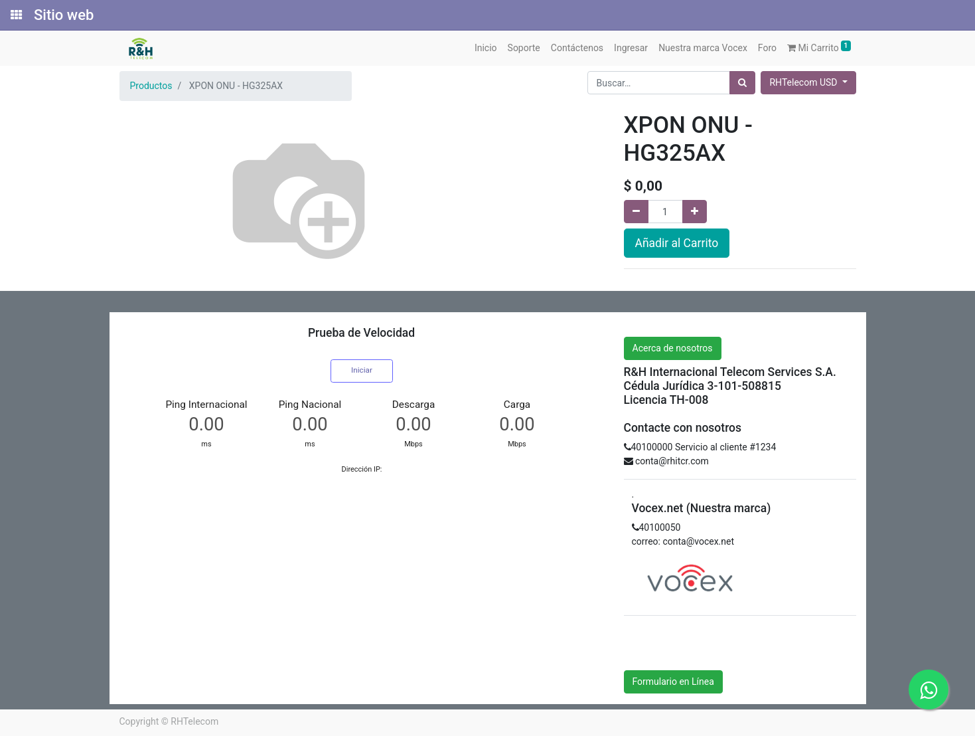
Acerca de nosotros (673, 348)
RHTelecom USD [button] (804, 82)
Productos (151, 85)
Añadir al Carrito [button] (677, 243)
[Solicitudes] (15, 15)
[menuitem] (485, 48)
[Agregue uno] (694, 211)
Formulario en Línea (673, 681)
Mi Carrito (819, 47)
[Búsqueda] (742, 82)
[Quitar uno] (636, 211)
